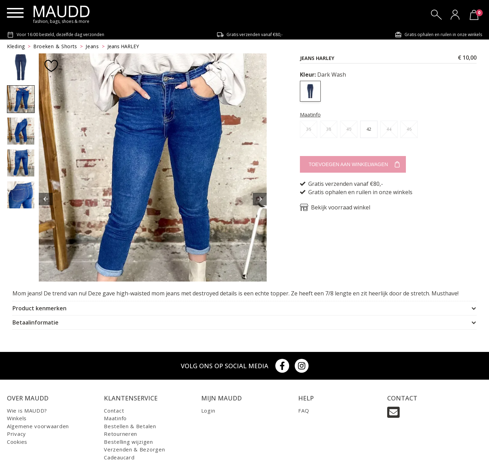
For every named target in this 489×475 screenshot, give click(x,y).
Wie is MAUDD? (27, 410)
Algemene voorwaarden (38, 426)
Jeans (92, 46)
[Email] (393, 412)
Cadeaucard (119, 457)
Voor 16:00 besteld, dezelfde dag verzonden (55, 34)
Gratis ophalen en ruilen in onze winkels (438, 34)
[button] (46, 199)
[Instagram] (302, 366)
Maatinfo (310, 114)
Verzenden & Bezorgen (134, 449)
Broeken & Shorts (55, 46)
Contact (114, 410)
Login (208, 410)
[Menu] (15, 12)
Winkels (17, 418)
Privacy (16, 433)
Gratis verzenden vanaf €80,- (250, 34)
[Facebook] (282, 366)
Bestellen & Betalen (130, 426)
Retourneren (120, 433)
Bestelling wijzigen (128, 441)
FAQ (303, 410)
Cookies (17, 441)
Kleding (16, 46)
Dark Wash (323, 74)
